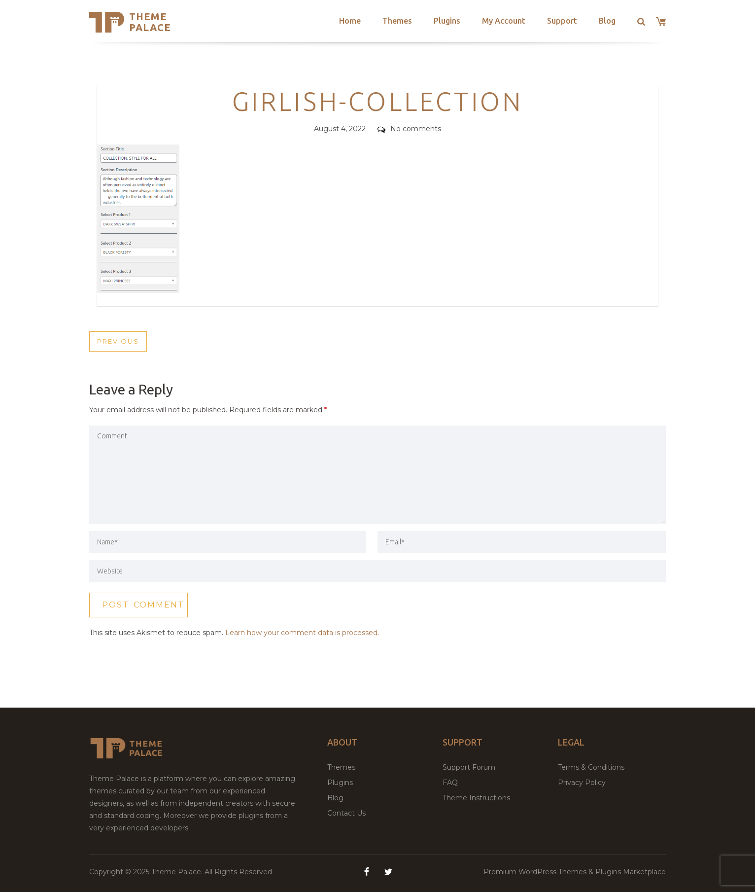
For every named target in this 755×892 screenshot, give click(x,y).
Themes (397, 20)
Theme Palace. (178, 871)
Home (350, 20)
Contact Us (346, 813)
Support (562, 20)
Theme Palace (150, 22)
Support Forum (469, 767)
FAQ (450, 782)
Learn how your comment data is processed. (302, 632)
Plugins (447, 20)
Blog (607, 20)
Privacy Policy (582, 782)
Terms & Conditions (591, 767)
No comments (409, 128)
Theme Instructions (476, 797)
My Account (503, 20)
